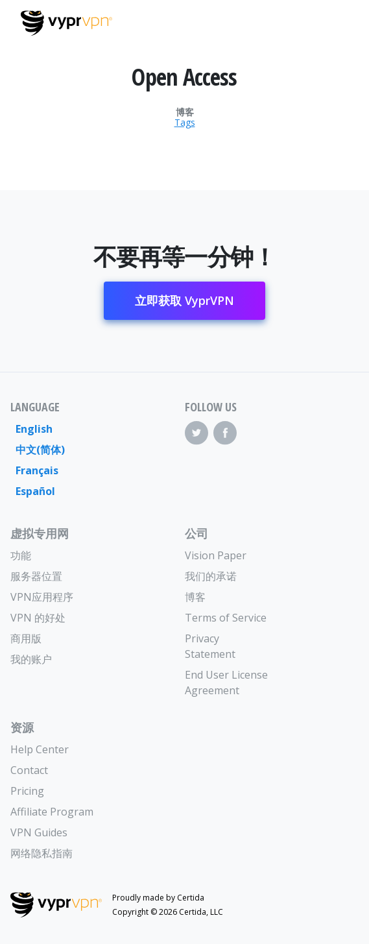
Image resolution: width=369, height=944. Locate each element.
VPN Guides (38, 832)
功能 (20, 555)
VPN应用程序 (41, 597)
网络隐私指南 (41, 853)
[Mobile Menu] (337, 21)
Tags (184, 122)
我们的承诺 (211, 576)
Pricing (27, 791)
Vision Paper (215, 555)
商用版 (26, 638)
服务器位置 (36, 576)
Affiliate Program (51, 812)
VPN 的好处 (37, 618)
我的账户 (31, 659)
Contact (29, 770)
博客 (185, 112)
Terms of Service (226, 618)
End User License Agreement (226, 682)
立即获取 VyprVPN (184, 300)
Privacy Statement (210, 646)
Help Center (39, 749)
